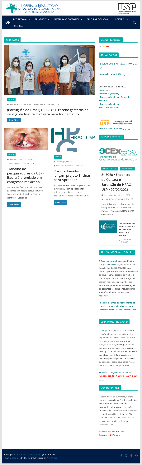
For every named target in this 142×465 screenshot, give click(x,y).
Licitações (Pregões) (109, 93)
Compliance (106, 330)
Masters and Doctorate (66, 19)
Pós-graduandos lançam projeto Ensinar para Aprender (72, 175)
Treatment (40, 19)
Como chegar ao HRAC (115, 74)
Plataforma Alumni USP (115, 128)
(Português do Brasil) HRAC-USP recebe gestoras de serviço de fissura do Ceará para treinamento (47, 111)
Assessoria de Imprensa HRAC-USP (47, 104)
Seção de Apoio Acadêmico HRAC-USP (118, 199)
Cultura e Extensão (97, 19)
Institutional (20, 19)
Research (120, 19)
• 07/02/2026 (116, 182)
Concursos (105, 90)
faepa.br (103, 365)
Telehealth (19, 25)
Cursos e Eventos (127, 169)
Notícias (11, 99)
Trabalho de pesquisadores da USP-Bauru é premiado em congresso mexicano (25, 175)
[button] (29, 19)
